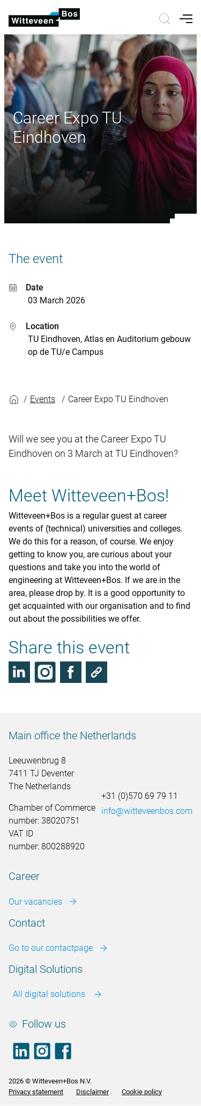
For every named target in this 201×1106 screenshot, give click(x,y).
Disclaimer (92, 1092)
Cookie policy (142, 1092)
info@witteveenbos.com (146, 811)
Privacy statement (36, 1092)
